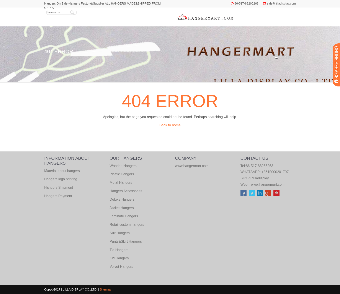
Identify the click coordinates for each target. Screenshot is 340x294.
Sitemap (105, 289)
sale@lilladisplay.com (281, 3)
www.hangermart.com (267, 184)
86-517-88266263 (246, 3)
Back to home (170, 125)
